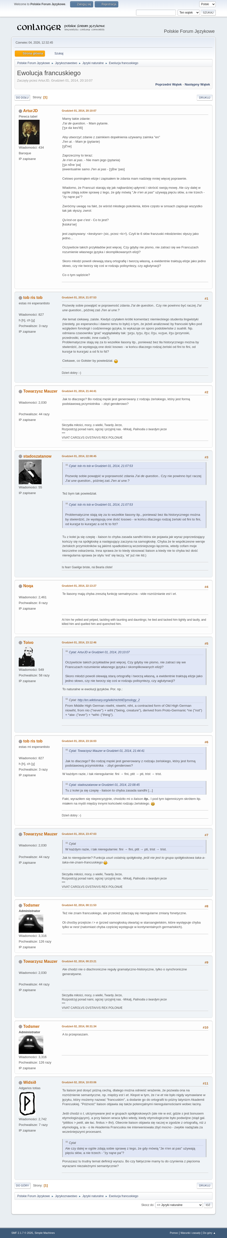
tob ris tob (33, 297)
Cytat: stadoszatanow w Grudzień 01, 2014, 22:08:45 (104, 785)
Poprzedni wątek (168, 84)
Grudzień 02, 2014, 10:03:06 (79, 1082)
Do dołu (22, 97)
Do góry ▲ (209, 1232)
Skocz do (147, 1204)
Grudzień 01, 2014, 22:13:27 (79, 585)
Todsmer (31, 905)
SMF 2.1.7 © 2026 (22, 1232)
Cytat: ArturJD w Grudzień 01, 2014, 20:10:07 (99, 652)
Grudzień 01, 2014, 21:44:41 (79, 391)
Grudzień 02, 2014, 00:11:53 (79, 905)
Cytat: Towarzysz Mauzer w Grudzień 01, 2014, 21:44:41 (107, 751)
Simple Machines (44, 1232)
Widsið (29, 1082)
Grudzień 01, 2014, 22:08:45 (79, 456)
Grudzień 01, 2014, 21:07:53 (79, 297)
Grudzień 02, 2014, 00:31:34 (79, 1026)
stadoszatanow (37, 456)
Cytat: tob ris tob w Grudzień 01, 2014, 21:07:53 (101, 466)
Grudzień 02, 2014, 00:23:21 (79, 961)
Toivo (28, 642)
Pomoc (174, 1232)
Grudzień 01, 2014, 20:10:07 (79, 110)
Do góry (22, 1185)
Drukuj (204, 97)
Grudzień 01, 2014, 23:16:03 (79, 740)
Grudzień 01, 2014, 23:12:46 (79, 642)
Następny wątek (197, 84)
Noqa (28, 586)
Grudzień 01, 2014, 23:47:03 (79, 833)
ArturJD (30, 111)
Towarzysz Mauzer (40, 391)
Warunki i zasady (191, 1232)
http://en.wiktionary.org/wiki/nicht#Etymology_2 (109, 700)
